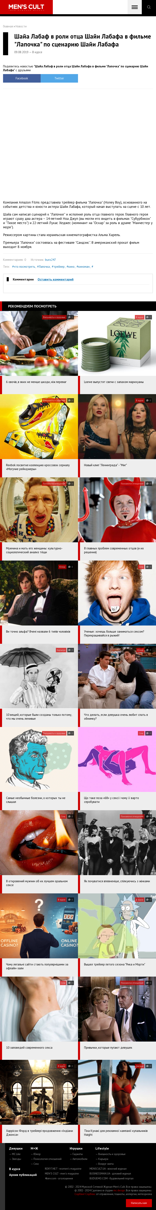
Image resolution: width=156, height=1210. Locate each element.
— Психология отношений (46, 1159)
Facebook (22, 78)
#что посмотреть (23, 267)
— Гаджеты (76, 1154)
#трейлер (58, 267)
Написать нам (139, 1203)
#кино (71, 267)
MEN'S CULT (62, 1173)
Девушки (16, 1148)
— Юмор (36, 1154)
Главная (8, 26)
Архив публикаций (23, 1175)
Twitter (59, 78)
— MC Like (15, 1154)
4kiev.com (59, 1178)
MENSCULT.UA (108, 1168)
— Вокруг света (104, 1164)
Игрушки (76, 1148)
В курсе (14, 1169)
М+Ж (34, 1148)
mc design (119, 1190)
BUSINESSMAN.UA (110, 1173)
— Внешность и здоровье (110, 1154)
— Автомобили (78, 1159)
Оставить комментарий (56, 279)
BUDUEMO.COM (111, 1178)
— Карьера (101, 1159)
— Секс (35, 1164)
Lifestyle (102, 1148)
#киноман (83, 267)
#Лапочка (43, 267)
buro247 (50, 260)
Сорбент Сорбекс (85, 1194)
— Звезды (15, 1159)
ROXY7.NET (63, 1168)
